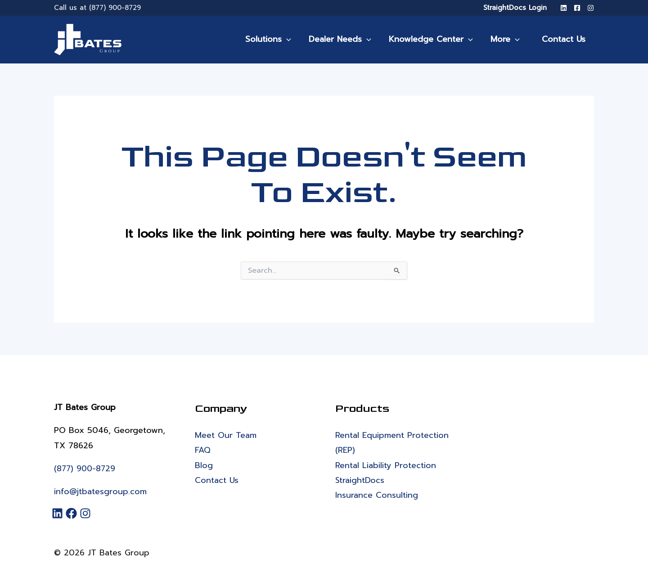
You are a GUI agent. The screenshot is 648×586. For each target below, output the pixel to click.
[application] (295, 39)
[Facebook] (577, 8)
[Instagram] (590, 8)
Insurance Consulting (376, 495)
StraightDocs (360, 480)
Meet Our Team (225, 435)
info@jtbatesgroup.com (100, 491)
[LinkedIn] (563, 8)
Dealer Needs (347, 39)
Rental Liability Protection (385, 465)
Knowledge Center (437, 39)
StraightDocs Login (515, 8)
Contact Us (565, 39)
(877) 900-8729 (115, 8)
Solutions (277, 39)
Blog (204, 465)
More (509, 39)
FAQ (203, 450)
